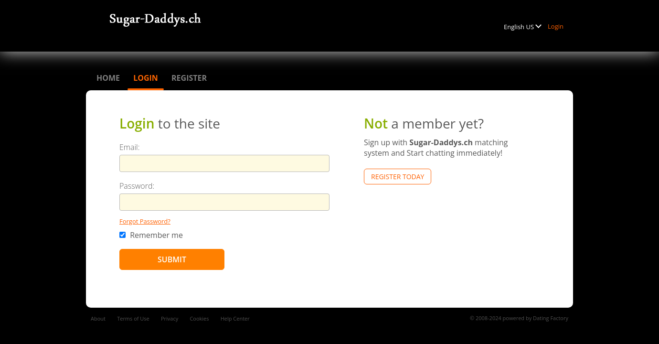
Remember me (151, 235)
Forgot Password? (144, 221)
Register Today (397, 176)
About (98, 318)
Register (189, 78)
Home (108, 78)
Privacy (169, 318)
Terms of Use (133, 318)
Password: (136, 186)
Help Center (235, 318)
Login (555, 26)
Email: (129, 147)
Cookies (199, 318)
